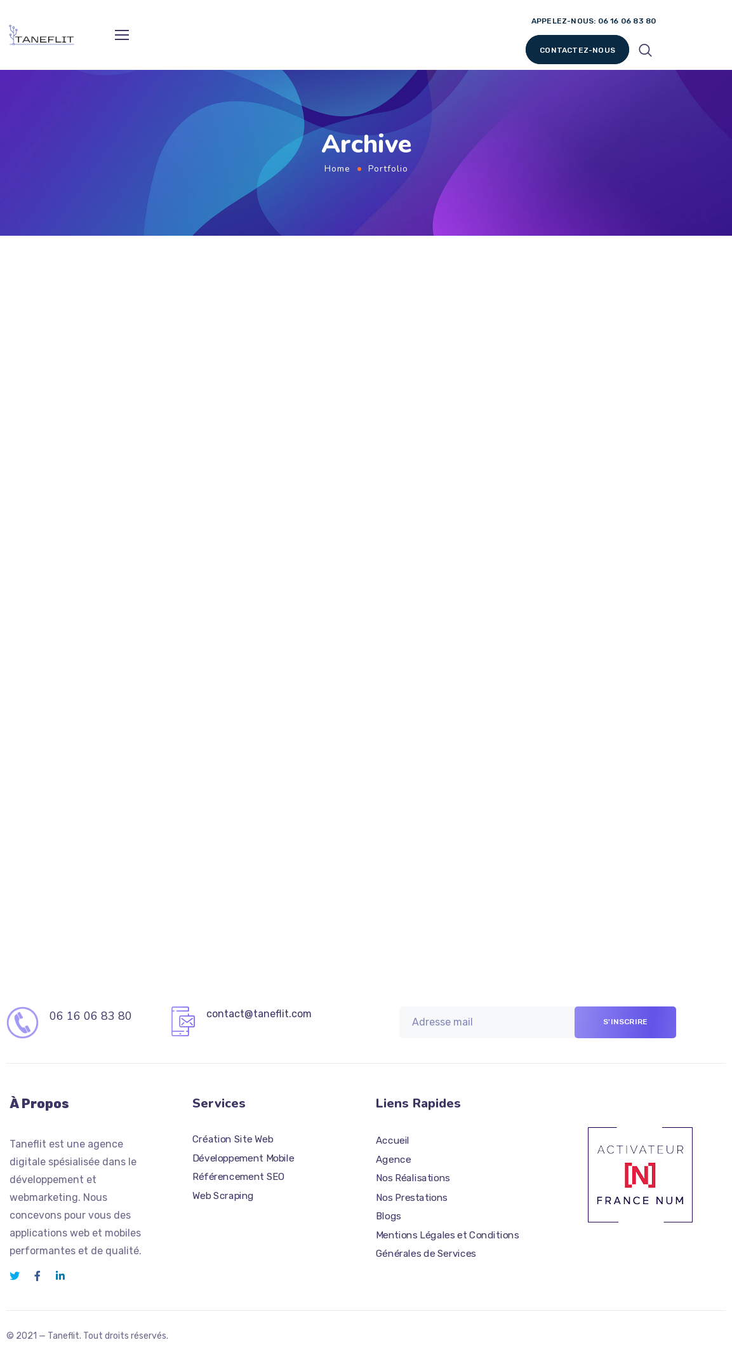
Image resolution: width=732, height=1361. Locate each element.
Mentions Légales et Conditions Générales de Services (447, 1244)
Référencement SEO (238, 1176)
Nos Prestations (412, 1197)
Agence (393, 1159)
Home (337, 169)
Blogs (388, 1215)
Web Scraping (223, 1195)
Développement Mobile (243, 1157)
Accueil (392, 1140)
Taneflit (63, 1336)
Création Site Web (232, 1138)
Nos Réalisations (413, 1178)
